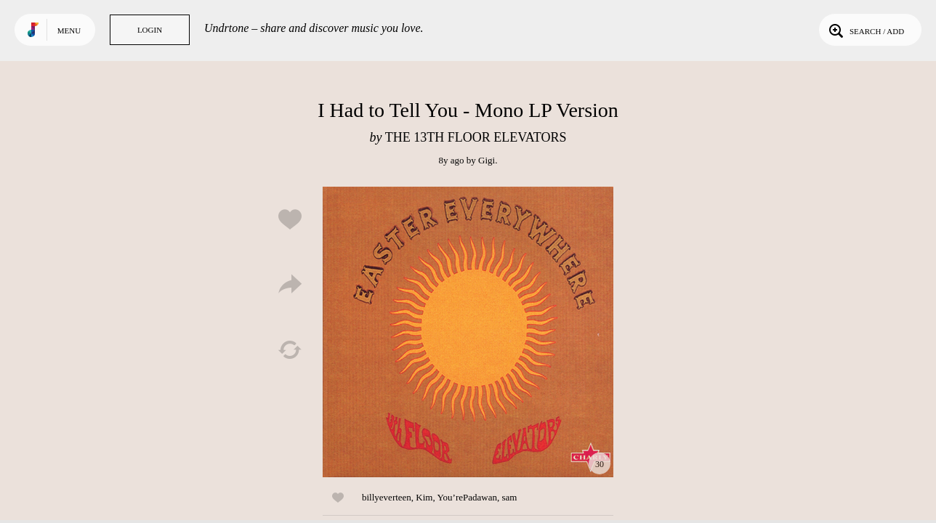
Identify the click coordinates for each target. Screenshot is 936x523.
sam (509, 497)
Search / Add (865, 29)
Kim (424, 497)
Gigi (486, 160)
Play (468, 332)
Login (149, 29)
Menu (69, 30)
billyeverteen (386, 497)
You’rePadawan (467, 497)
